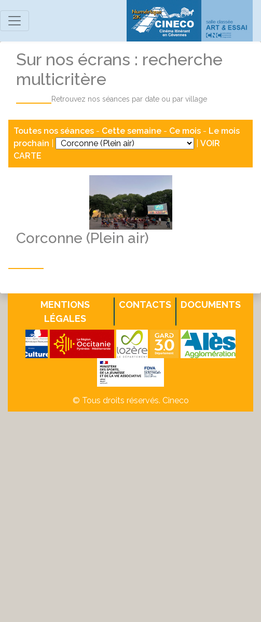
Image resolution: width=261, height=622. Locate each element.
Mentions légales (65, 311)
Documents (211, 304)
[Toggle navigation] (14, 20)
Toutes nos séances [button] (54, 131)
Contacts (145, 304)
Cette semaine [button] (131, 131)
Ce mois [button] (185, 131)
